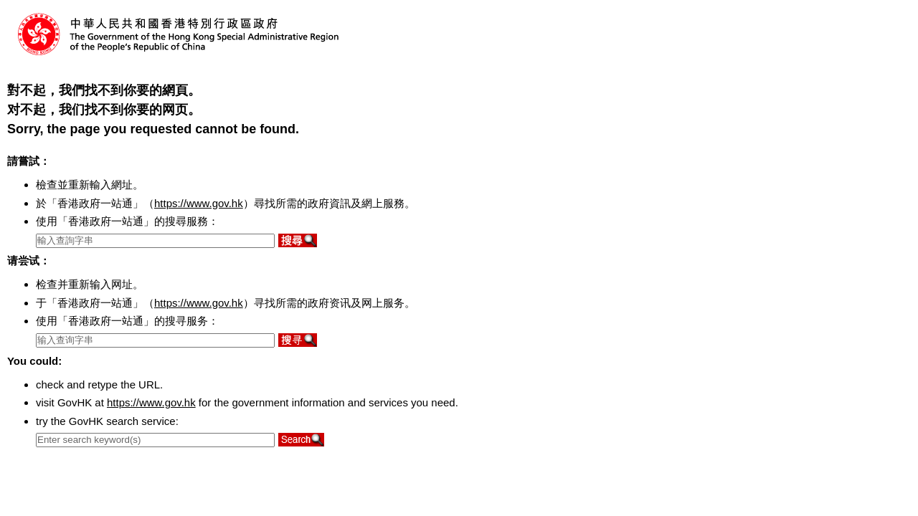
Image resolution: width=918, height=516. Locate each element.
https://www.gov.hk (198, 203)
